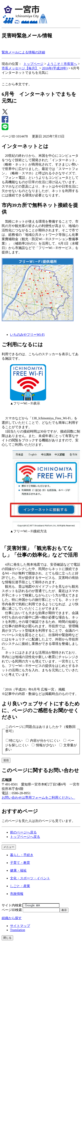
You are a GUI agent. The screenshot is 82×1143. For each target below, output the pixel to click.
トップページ (33, 64)
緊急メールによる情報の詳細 (23, 52)
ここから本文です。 (17, 84)
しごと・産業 (20, 886)
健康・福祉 (18, 870)
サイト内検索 (12, 905)
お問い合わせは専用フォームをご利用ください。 (38, 797)
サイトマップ (20, 926)
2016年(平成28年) (55, 68)
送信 (6, 760)
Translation (17, 930)
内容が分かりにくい (45, 740)
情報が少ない (46, 745)
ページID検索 (12, 910)
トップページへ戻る (25, 836)
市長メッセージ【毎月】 (20, 68)
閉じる (7, 937)
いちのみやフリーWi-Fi (27, 334)
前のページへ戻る (23, 832)
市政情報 (16, 893)
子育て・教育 (20, 862)
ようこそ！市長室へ (62, 64)
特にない (16, 740)
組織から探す (12, 918)
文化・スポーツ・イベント (30, 878)
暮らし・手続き (21, 855)
